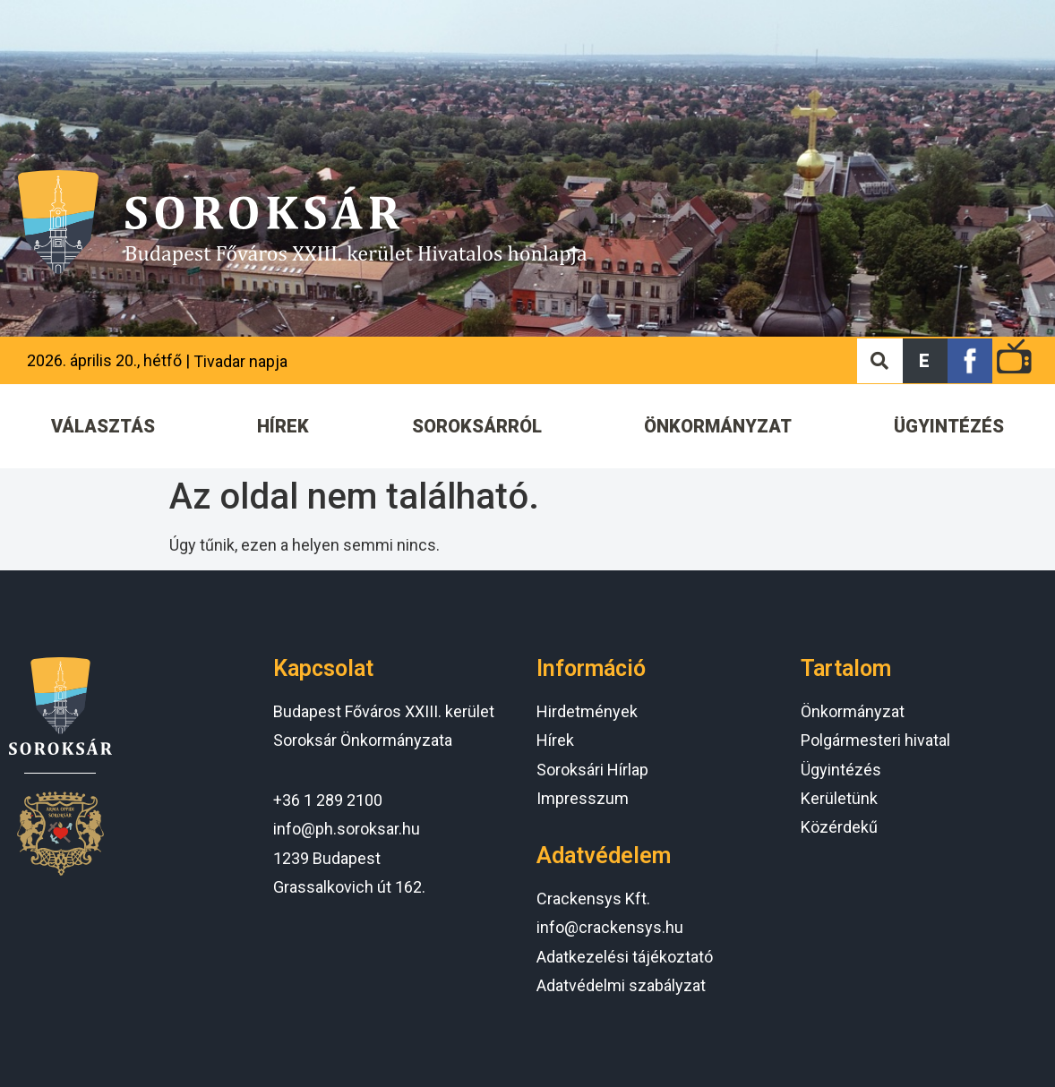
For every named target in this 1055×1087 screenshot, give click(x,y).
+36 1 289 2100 (327, 800)
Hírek (555, 740)
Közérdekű (839, 826)
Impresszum (582, 798)
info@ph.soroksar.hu (346, 828)
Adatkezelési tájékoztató (624, 956)
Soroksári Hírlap (592, 769)
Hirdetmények (587, 711)
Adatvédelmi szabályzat (621, 985)
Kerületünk (839, 798)
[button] (925, 360)
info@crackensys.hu (609, 927)
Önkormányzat (853, 711)
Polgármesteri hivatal (875, 740)
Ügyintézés (841, 769)
